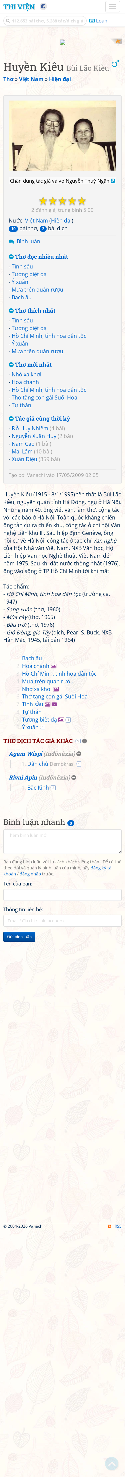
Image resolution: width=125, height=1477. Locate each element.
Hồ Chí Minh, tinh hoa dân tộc (49, 455)
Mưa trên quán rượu (37, 409)
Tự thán (21, 524)
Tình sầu (22, 386)
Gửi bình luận (19, 1181)
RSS (115, 1471)
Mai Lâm (22, 570)
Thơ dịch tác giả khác (38, 986)
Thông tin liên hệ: (23, 1154)
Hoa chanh (25, 501)
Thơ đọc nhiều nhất (38, 376)
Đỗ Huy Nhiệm (30, 548)
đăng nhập (30, 1119)
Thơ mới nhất (30, 484)
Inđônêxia (59, 999)
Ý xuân (20, 401)
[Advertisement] (62, 101)
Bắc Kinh (38, 1032)
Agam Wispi (25, 999)
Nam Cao (23, 563)
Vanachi (36, 594)
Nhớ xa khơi (26, 494)
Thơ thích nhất (32, 430)
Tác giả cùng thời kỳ (39, 538)
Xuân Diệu (24, 578)
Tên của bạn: (17, 1128)
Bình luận (28, 360)
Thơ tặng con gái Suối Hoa (44, 516)
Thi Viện (19, 6)
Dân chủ (51, 1008)
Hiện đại (61, 340)
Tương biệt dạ (29, 393)
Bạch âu (22, 416)
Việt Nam (36, 340)
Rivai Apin (23, 1022)
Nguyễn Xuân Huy (34, 555)
